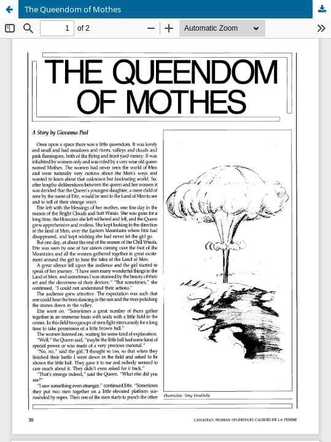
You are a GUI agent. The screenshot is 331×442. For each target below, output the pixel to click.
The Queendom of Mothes (73, 9)
